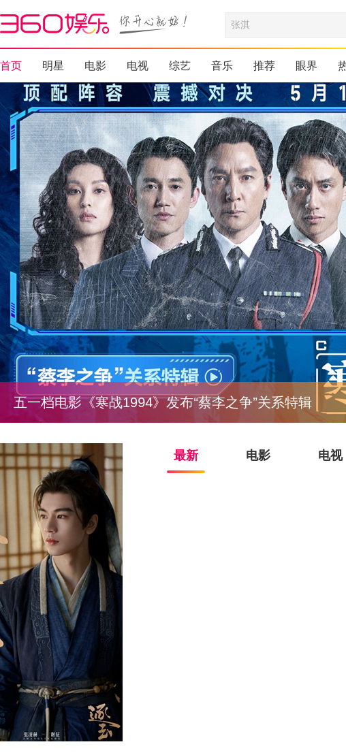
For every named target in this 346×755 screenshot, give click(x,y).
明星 (53, 65)
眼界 (306, 65)
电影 (95, 65)
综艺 (180, 65)
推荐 (264, 65)
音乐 (222, 65)
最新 (186, 455)
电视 (137, 65)
